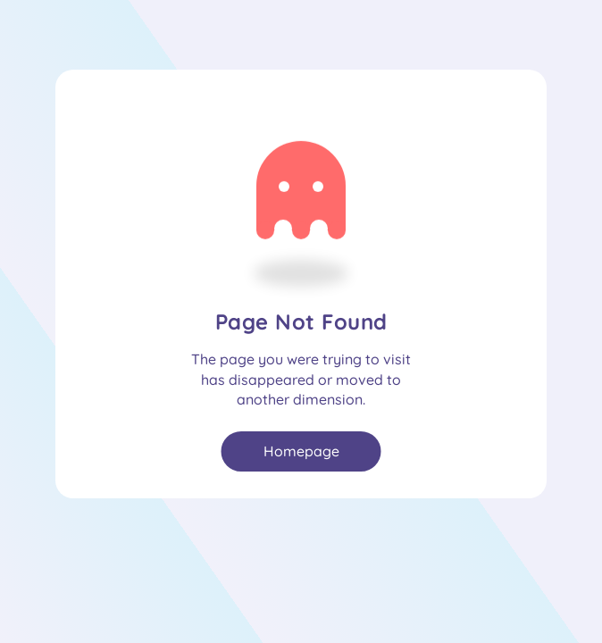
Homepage (301, 451)
